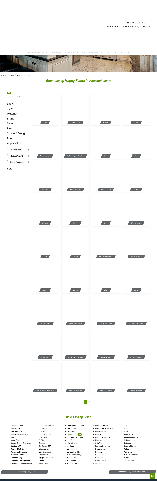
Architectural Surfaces (20, 434)
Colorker (44, 431)
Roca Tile (100, 458)
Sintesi (128, 431)
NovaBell (100, 440)
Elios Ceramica (46, 452)
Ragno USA (101, 455)
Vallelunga (129, 452)
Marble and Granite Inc (106, 428)
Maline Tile (73, 458)
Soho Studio (131, 434)
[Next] (93, 402)
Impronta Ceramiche (76, 437)
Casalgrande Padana (20, 452)
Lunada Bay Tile (75, 452)
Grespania (72, 431)
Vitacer (128, 458)
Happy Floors (74, 434)
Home (30, 50)
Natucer (100, 434)
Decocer (44, 443)
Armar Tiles (16, 440)
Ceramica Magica (18, 458)
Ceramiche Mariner (48, 425)
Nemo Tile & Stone (104, 437)
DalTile (44, 440)
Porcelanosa (102, 449)
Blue (18, 75)
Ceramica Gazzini (19, 455)
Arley (14, 437)
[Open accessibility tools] (152, 476)
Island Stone (74, 443)
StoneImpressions (132, 437)
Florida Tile (45, 461)
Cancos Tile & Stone (20, 449)
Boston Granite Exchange (22, 443)
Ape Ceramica (18, 431)
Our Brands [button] (69, 50)
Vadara (128, 449)
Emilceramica (46, 455)
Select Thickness (17, 162)
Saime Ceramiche (104, 461)
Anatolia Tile (17, 428)
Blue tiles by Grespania (25, 471)
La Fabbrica (73, 449)
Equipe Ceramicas (48, 458)
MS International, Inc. (77, 455)
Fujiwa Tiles (45, 463)
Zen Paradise (130, 461)
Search (83, 50)
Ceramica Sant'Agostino (21, 461)
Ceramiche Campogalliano (22, 463)
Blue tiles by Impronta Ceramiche (131, 471)
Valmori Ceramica (132, 455)
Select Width (17, 150)
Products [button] (39, 50)
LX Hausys (72, 446)
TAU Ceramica (131, 440)
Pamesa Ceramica (104, 446)
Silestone (129, 428)
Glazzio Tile (73, 428)
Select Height (17, 156)
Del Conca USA (46, 446)
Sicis (128, 425)
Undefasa (129, 443)
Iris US (71, 440)
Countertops (56, 50)
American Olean (18, 425)
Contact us (123, 50)
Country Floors (47, 434)
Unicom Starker (131, 446)
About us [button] (108, 50)
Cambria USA (17, 446)
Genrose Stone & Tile (77, 425)
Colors (11, 75)
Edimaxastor (45, 449)
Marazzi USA (74, 463)
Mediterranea (102, 431)
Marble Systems (103, 425)
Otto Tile (100, 443)
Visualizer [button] (94, 50)
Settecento (101, 463)
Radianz (100, 452)
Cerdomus (45, 428)
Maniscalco (73, 461)
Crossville (44, 437)
